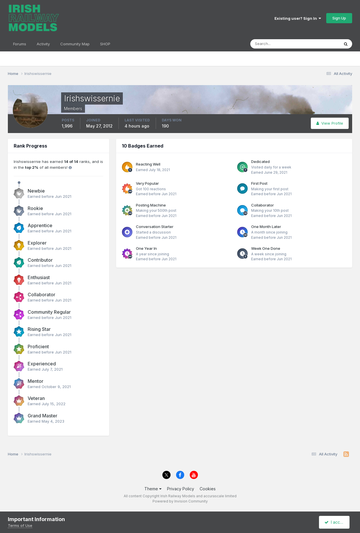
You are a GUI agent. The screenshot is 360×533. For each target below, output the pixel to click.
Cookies (208, 488)
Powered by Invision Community (180, 501)
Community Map (75, 44)
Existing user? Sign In (297, 18)
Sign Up (339, 18)
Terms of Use (20, 525)
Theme (153, 488)
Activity (43, 44)
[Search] (276, 44)
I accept (335, 522)
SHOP (105, 44)
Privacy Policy (180, 488)
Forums (19, 44)
